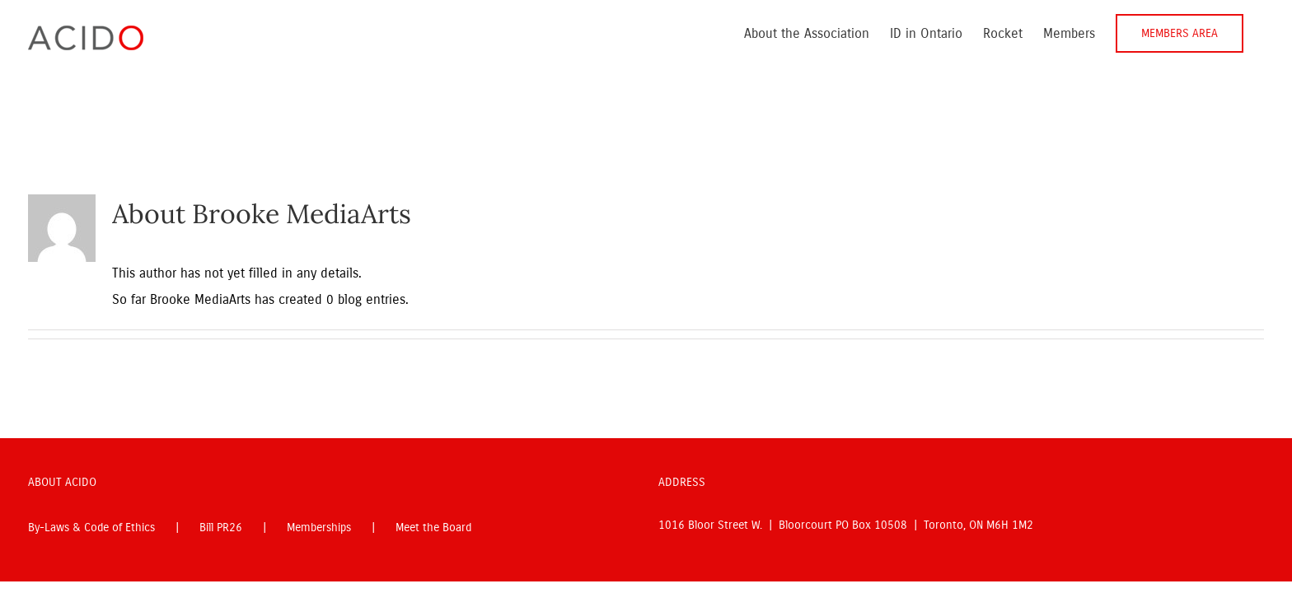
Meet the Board (433, 528)
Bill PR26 (220, 528)
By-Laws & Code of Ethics (91, 528)
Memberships (319, 528)
